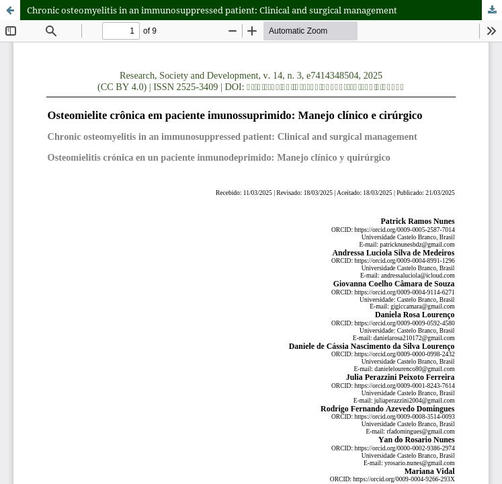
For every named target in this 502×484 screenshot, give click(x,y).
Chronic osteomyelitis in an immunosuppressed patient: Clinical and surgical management (212, 10)
